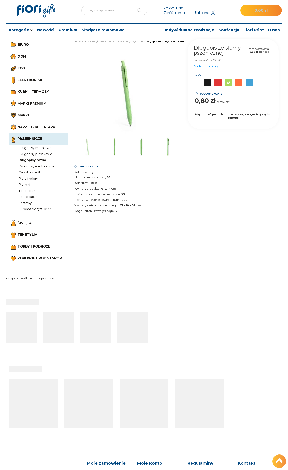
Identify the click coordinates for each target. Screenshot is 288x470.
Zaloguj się (173, 8)
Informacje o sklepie (202, 404)
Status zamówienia (100, 404)
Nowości (45, 30)
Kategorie (19, 30)
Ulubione (204, 12)
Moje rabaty (145, 431)
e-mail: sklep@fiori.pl (252, 411)
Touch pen (27, 191)
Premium (68, 30)
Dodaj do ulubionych (208, 66)
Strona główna (96, 41)
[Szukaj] (142, 10)
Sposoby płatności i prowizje (201, 419)
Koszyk (142, 411)
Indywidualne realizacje (189, 30)
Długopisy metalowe (35, 148)
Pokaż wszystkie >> (37, 209)
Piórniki (24, 184)
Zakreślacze (28, 197)
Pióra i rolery (28, 178)
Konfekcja (228, 30)
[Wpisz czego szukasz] (114, 10)
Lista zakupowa (148, 417)
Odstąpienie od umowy (204, 440)
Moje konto (149, 395)
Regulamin (195, 427)
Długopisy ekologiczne (36, 166)
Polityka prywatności (202, 434)
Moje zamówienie (106, 395)
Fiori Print (253, 30)
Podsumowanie (211, 93)
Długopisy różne (32, 160)
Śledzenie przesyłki (100, 411)
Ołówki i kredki (30, 172)
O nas (274, 30)
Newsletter (145, 437)
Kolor (198, 74)
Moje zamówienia (149, 404)
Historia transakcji (149, 424)
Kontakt (246, 395)
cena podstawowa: (259, 48)
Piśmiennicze (114, 41)
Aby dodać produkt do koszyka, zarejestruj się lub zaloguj (233, 115)
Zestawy (25, 203)
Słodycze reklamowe (103, 30)
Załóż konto (174, 12)
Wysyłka (193, 411)
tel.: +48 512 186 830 (252, 404)
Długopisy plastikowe (35, 154)
